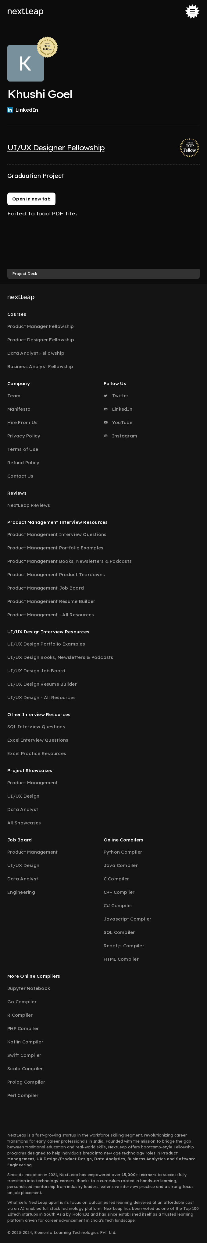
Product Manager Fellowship (40, 326)
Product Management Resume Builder (51, 601)
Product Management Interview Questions (57, 534)
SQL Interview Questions (36, 726)
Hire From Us (22, 422)
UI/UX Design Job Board (36, 671)
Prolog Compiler (26, 1082)
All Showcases (24, 823)
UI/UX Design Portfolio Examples (46, 644)
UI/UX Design (23, 796)
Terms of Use (22, 449)
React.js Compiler (124, 946)
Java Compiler (121, 865)
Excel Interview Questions (37, 740)
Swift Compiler (24, 1055)
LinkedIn (118, 409)
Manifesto (18, 409)
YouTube (118, 422)
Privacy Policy (24, 436)
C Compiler (116, 879)
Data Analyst (22, 809)
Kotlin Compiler (25, 1042)
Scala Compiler (25, 1068)
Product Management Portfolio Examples (55, 548)
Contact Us (20, 476)
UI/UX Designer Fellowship (56, 147)
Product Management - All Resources (50, 615)
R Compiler (20, 1015)
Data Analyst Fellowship (35, 353)
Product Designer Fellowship (40, 340)
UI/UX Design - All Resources (41, 697)
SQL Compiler (119, 932)
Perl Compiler (22, 1095)
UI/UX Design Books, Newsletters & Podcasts (60, 657)
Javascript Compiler (128, 919)
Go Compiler (22, 1001)
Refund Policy (23, 462)
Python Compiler (123, 852)
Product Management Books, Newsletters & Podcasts (69, 561)
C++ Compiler (119, 892)
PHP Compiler (23, 1028)
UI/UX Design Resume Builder (42, 684)
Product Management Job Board (45, 588)
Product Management (32, 782)
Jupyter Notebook (28, 988)
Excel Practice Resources (36, 753)
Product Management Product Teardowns (56, 574)
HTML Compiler (121, 959)
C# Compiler (118, 905)
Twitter (116, 396)
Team (13, 396)
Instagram (120, 436)
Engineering (21, 892)
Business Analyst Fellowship (40, 366)
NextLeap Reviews (28, 505)
